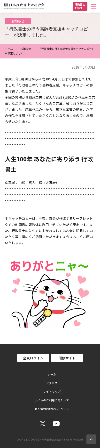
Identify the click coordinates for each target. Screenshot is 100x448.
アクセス (51, 383)
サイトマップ (52, 391)
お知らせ (25, 48)
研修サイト (67, 358)
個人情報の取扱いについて (51, 409)
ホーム (9, 48)
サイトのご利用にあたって (51, 400)
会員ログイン (33, 358)
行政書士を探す (80, 6)
